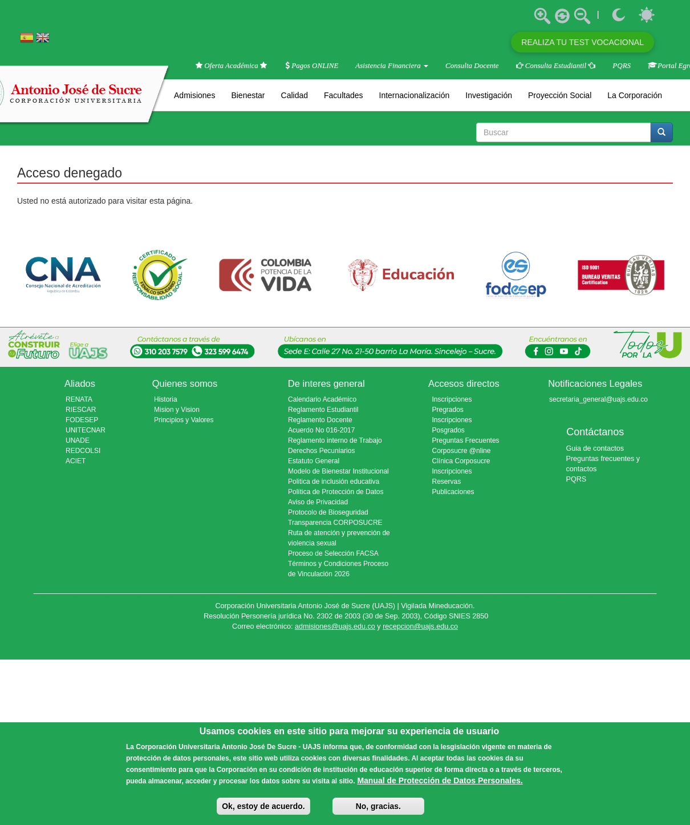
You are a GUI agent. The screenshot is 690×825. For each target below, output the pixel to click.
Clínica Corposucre (461, 461)
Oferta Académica (232, 65)
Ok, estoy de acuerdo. (263, 806)
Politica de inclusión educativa (333, 482)
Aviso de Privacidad (318, 502)
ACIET (76, 461)
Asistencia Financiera (391, 65)
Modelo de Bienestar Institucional (338, 471)
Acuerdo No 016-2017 (321, 430)
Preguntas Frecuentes (466, 440)
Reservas (446, 482)
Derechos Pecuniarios (321, 451)
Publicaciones (453, 492)
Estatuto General (313, 461)
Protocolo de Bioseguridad (328, 512)
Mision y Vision (177, 410)
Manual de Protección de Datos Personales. (439, 780)
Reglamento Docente (320, 420)
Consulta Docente (472, 65)
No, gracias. (378, 806)
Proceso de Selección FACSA (333, 553)
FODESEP (82, 420)
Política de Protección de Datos (335, 492)
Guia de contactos (595, 448)
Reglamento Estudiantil (323, 410)
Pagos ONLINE (312, 65)
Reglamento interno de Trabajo (335, 440)
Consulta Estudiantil (556, 65)
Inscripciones (452, 471)
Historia (165, 399)
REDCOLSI (83, 451)
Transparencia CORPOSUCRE (335, 523)
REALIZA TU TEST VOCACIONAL (582, 42)
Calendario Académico (322, 399)
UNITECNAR (85, 430)
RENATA (79, 399)
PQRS (621, 65)
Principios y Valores (183, 420)
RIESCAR (81, 410)
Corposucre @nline (461, 451)
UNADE (78, 440)
